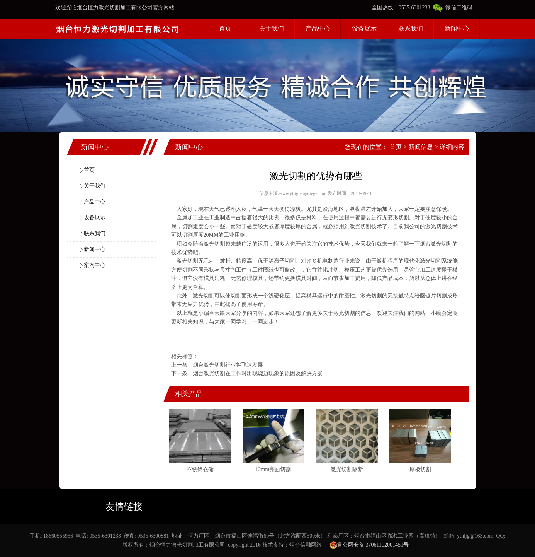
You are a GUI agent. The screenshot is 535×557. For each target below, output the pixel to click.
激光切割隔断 (347, 469)
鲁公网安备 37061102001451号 (369, 545)
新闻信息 (420, 147)
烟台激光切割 (436, 244)
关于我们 (271, 28)
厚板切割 (420, 469)
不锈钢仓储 (200, 469)
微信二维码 (452, 7)
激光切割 (360, 226)
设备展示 (364, 28)
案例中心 (94, 265)
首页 (225, 28)
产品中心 (318, 28)
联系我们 (410, 28)
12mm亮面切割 (273, 469)
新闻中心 (457, 28)
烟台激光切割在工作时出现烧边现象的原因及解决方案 (258, 373)
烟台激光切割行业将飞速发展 (228, 365)
